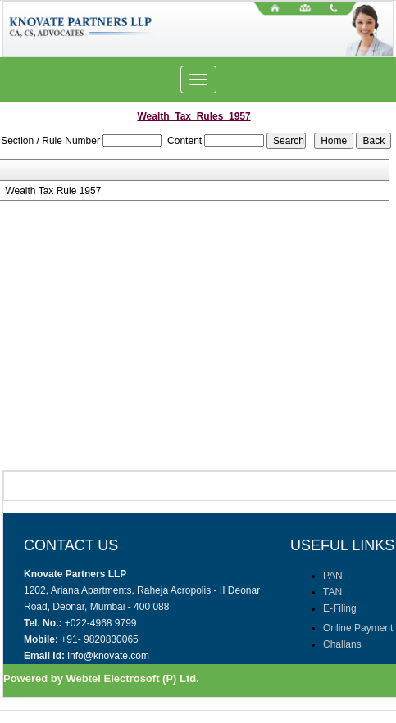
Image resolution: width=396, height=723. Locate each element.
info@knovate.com (108, 656)
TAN (332, 592)
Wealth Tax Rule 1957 (53, 191)
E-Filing (340, 608)
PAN (333, 575)
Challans (342, 644)
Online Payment (358, 628)
